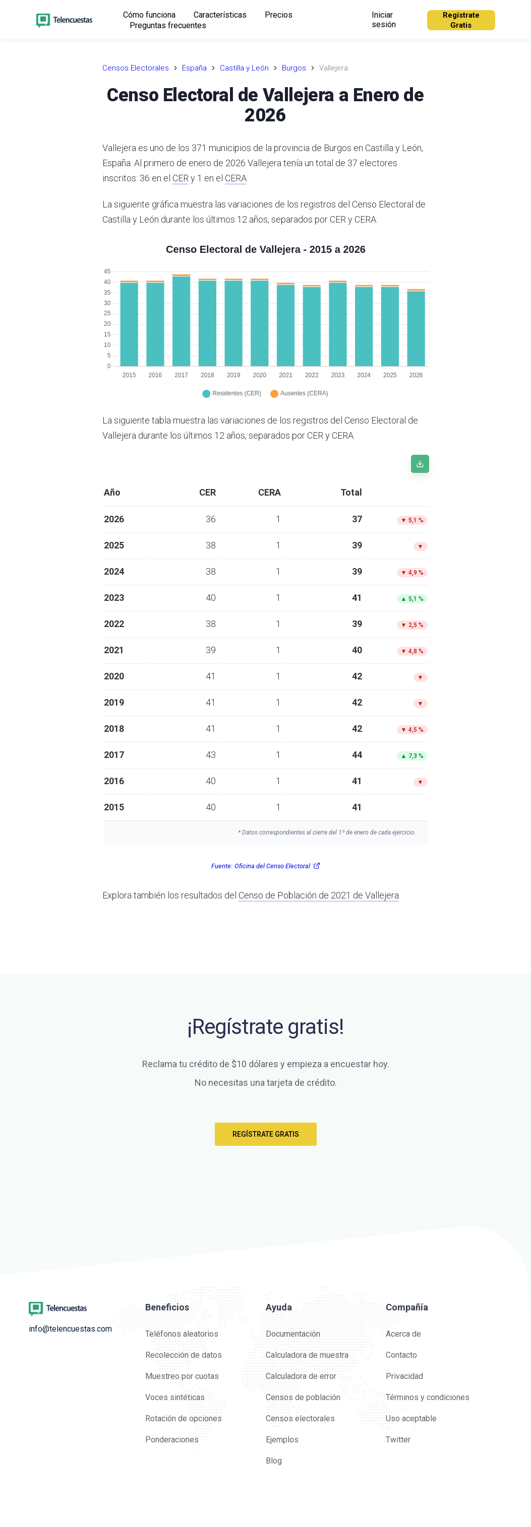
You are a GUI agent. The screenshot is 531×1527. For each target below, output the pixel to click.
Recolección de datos (183, 1355)
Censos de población (303, 1397)
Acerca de (403, 1334)
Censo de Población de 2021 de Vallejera (319, 895)
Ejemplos (282, 1439)
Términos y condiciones (427, 1397)
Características (220, 15)
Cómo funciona (149, 15)
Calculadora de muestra (307, 1355)
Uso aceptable (411, 1418)
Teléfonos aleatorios (181, 1334)
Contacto (401, 1355)
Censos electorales (300, 1418)
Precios (278, 15)
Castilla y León (244, 68)
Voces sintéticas (175, 1397)
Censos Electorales (135, 68)
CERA (236, 178)
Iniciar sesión (384, 19)
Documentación (293, 1334)
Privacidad (404, 1376)
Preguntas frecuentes (168, 25)
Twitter (398, 1439)
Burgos (294, 68)
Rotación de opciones (183, 1418)
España (194, 68)
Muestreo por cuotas (182, 1376)
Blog (274, 1461)
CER (180, 178)
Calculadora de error (301, 1376)
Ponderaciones (172, 1439)
